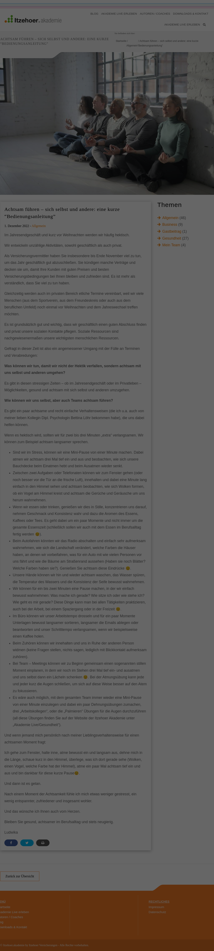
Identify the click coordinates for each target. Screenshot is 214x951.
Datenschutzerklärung (65, 47)
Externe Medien (144, 61)
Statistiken (89, 61)
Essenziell (64, 61)
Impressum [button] (126, 109)
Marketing (115, 61)
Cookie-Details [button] (90, 109)
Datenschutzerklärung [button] (109, 109)
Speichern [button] (107, 88)
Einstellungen (135, 47)
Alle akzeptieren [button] (107, 75)
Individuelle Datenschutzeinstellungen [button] (107, 100)
